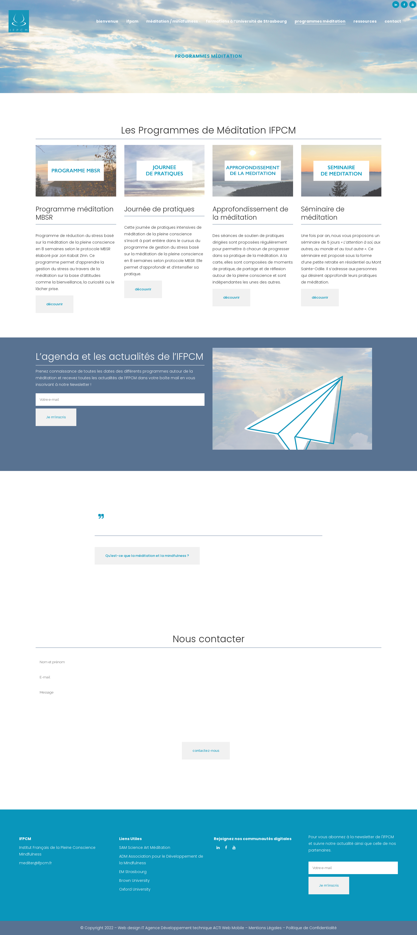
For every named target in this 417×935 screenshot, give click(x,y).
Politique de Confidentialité (311, 927)
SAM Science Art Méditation (145, 847)
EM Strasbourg (133, 871)
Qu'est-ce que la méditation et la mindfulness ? (147, 555)
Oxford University (135, 889)
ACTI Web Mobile (228, 927)
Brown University (134, 880)
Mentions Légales (265, 927)
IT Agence (150, 927)
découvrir (54, 304)
